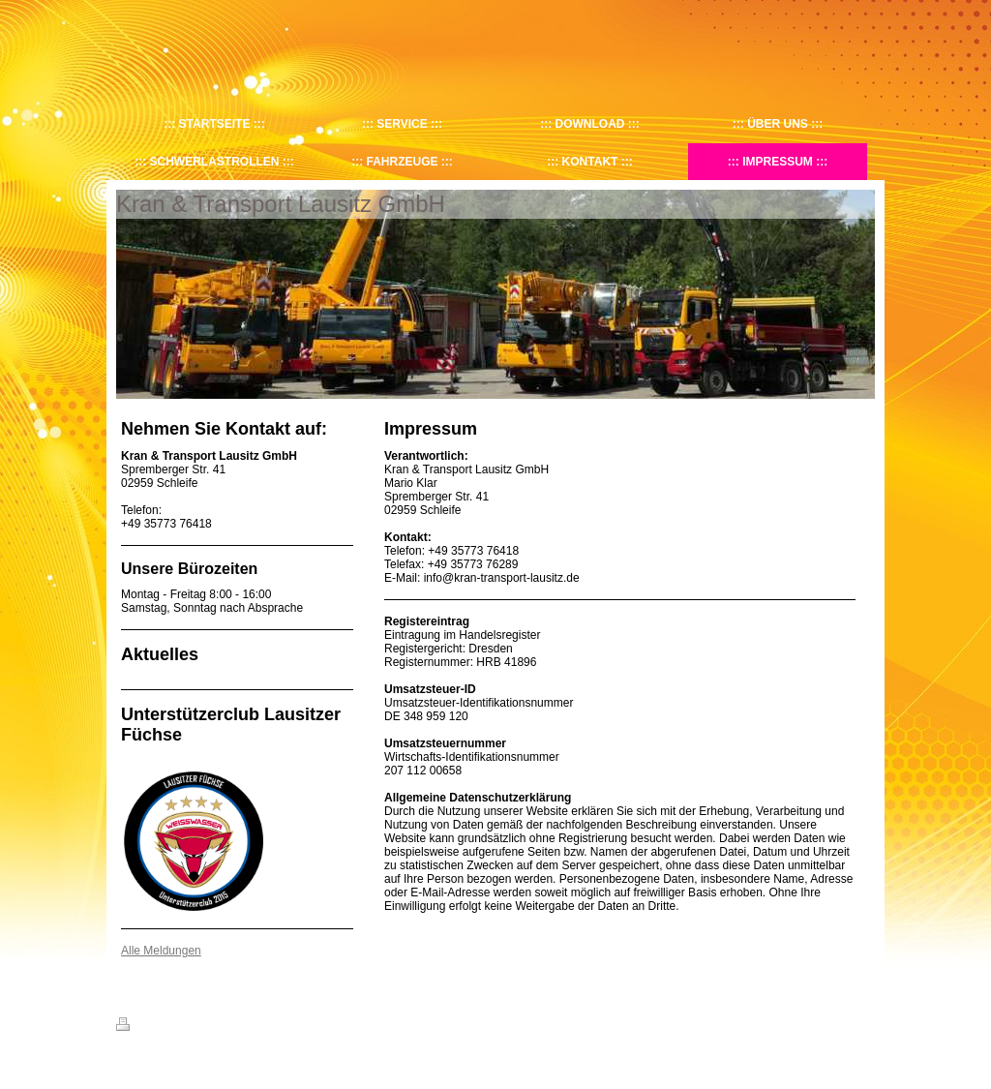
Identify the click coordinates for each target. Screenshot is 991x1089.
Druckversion (158, 1027)
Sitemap (226, 1027)
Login (862, 1024)
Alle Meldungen (161, 950)
